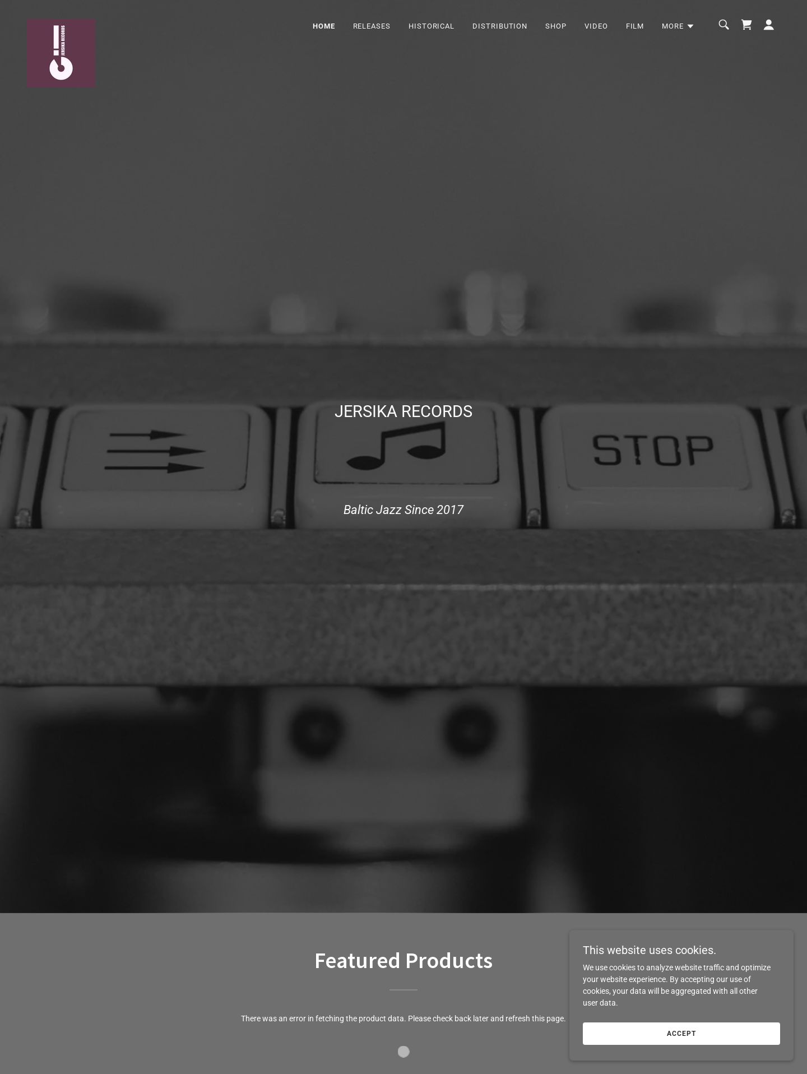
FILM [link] (635, 26)
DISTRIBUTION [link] (499, 26)
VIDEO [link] (596, 26)
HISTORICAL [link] (431, 26)
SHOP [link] (556, 26)
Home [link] (324, 26)
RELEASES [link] (372, 26)
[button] (678, 26)
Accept (681, 1041)
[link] (61, 22)
